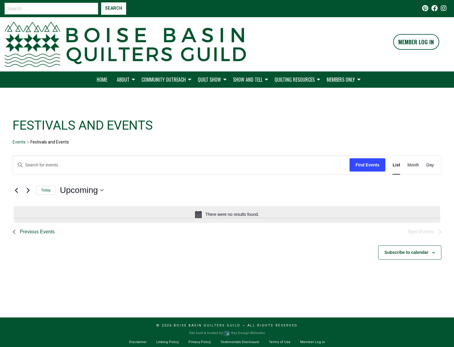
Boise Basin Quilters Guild (207, 325)
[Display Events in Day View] (430, 165)
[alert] (227, 214)
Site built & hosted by (227, 333)
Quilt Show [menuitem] (209, 79)
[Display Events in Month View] (413, 165)
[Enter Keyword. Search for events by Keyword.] (181, 165)
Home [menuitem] (102, 79)
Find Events (367, 164)
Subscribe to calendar (406, 252)
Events (19, 142)
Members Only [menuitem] (341, 79)
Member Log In (416, 42)
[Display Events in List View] (396, 165)
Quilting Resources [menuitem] (295, 79)
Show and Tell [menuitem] (248, 79)
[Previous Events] (16, 190)
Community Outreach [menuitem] (163, 79)
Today (46, 190)
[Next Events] (28, 190)
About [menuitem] (123, 79)
